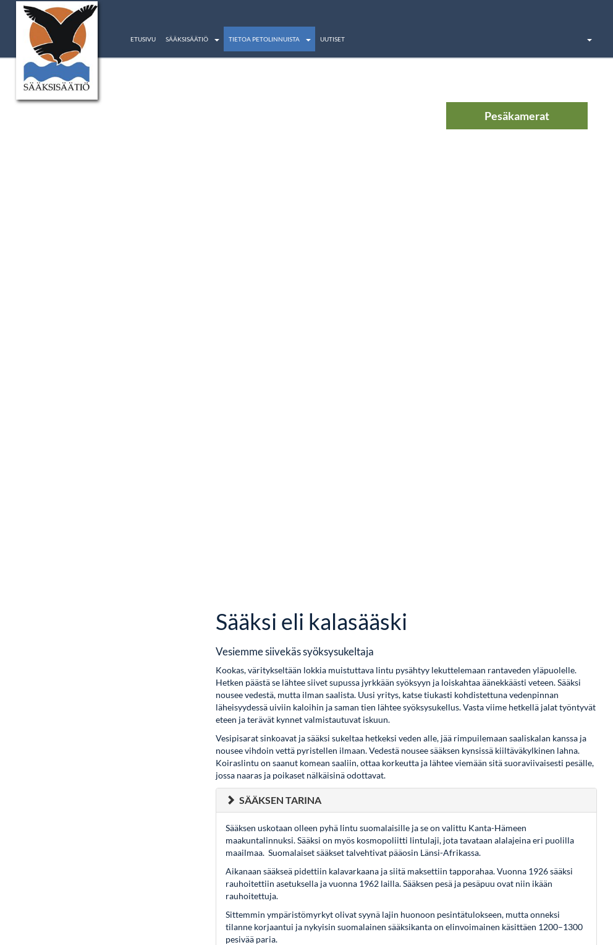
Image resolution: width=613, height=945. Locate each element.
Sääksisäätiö (187, 39)
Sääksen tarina (280, 800)
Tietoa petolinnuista (264, 39)
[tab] (406, 800)
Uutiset (332, 39)
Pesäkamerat (516, 116)
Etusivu (143, 39)
